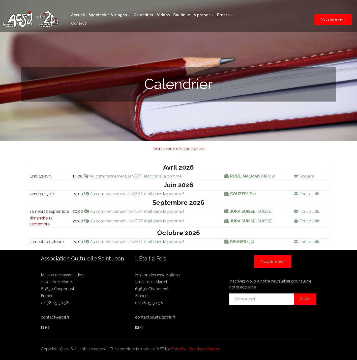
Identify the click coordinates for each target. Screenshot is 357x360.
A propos (204, 15)
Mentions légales (204, 349)
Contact (78, 23)
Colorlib (178, 349)
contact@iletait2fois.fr (155, 317)
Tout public (309, 193)
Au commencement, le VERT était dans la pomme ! (136, 176)
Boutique (181, 15)
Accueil (78, 15)
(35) (242, 241)
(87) (243, 193)
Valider (305, 299)
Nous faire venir (333, 19)
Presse (225, 15)
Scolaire (306, 176)
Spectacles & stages (109, 15)
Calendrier (143, 15)
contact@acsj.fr (55, 317)
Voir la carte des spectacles (178, 148)
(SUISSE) (251, 211)
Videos (163, 15)
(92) (252, 176)
